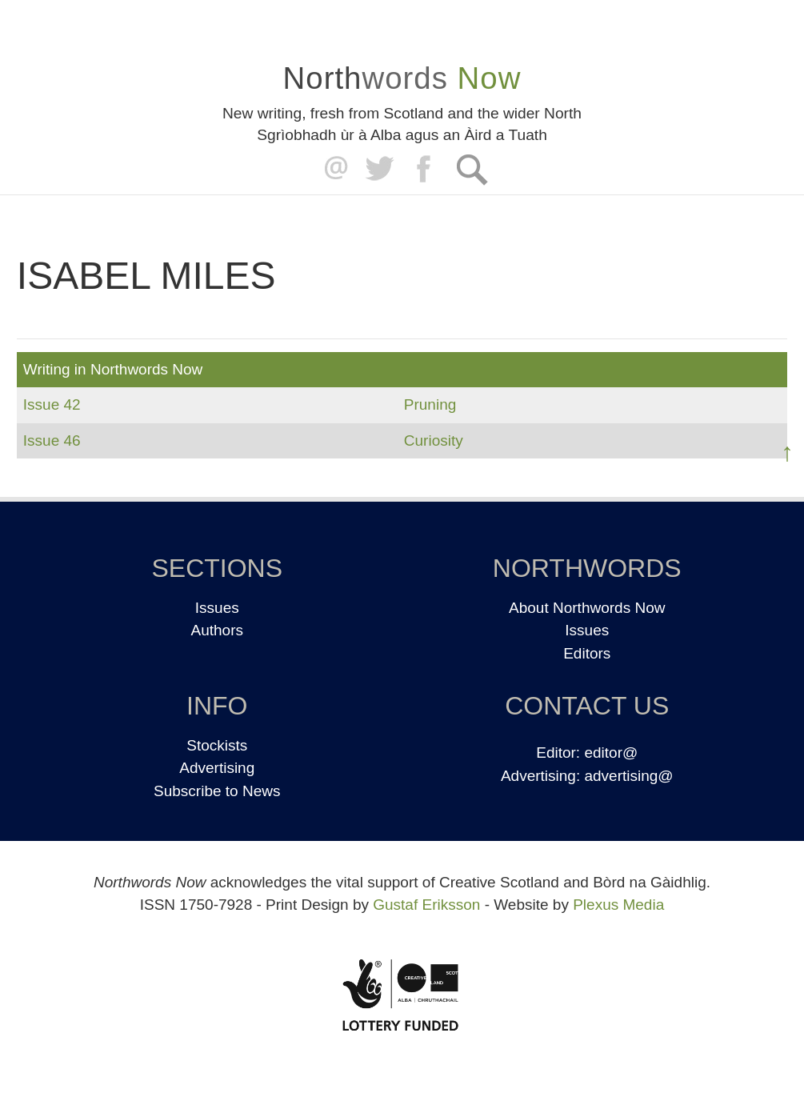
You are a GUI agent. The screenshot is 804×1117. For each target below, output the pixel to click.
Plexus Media (618, 904)
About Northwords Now (587, 607)
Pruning (430, 404)
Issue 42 (52, 404)
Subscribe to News (217, 791)
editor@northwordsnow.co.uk (332, 169)
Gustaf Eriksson (426, 904)
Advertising (216, 767)
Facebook (425, 169)
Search (471, 169)
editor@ (611, 752)
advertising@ (628, 775)
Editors (586, 653)
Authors (217, 630)
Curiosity (433, 440)
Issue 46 (52, 440)
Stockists (216, 745)
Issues (217, 607)
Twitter (379, 169)
